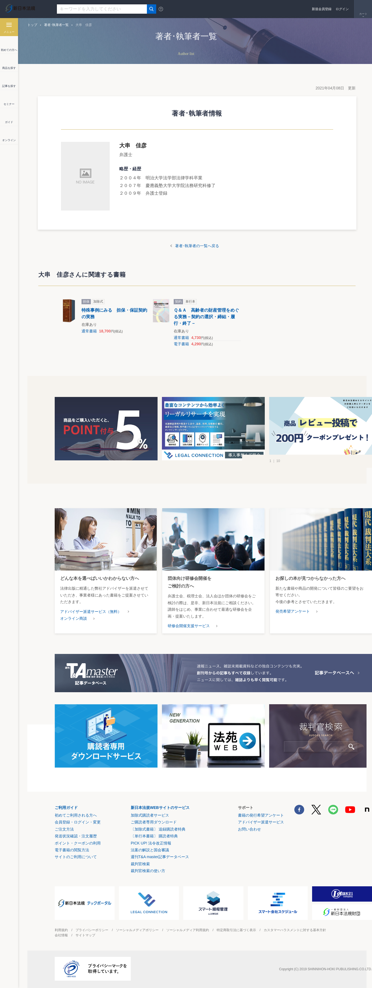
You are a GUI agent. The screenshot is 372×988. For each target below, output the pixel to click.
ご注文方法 (64, 829)
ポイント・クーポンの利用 (78, 843)
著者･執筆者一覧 (56, 25)
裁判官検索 (140, 864)
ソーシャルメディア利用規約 (187, 930)
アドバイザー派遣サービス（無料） (90, 611)
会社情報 (61, 935)
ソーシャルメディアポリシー (137, 930)
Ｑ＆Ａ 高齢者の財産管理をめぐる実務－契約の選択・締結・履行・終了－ (206, 317)
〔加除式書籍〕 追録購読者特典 (158, 829)
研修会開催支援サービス (189, 626)
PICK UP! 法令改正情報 (151, 843)
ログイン (342, 9)
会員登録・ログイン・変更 (78, 822)
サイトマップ (85, 935)
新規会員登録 (322, 9)
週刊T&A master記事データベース (160, 857)
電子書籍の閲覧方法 (72, 850)
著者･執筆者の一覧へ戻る (197, 246)
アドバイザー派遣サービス (261, 822)
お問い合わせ (249, 829)
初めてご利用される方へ (76, 815)
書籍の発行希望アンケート (261, 815)
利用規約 (61, 930)
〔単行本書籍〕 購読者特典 (154, 836)
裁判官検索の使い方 (148, 871)
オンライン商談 (73, 618)
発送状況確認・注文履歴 (76, 836)
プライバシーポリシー (91, 930)
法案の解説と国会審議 (150, 850)
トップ (32, 25)
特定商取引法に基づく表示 (236, 930)
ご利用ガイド (66, 807)
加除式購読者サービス (150, 815)
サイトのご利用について (76, 857)
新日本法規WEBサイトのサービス (160, 807)
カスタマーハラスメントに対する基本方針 (295, 930)
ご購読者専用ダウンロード (154, 822)
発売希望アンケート (292, 611)
